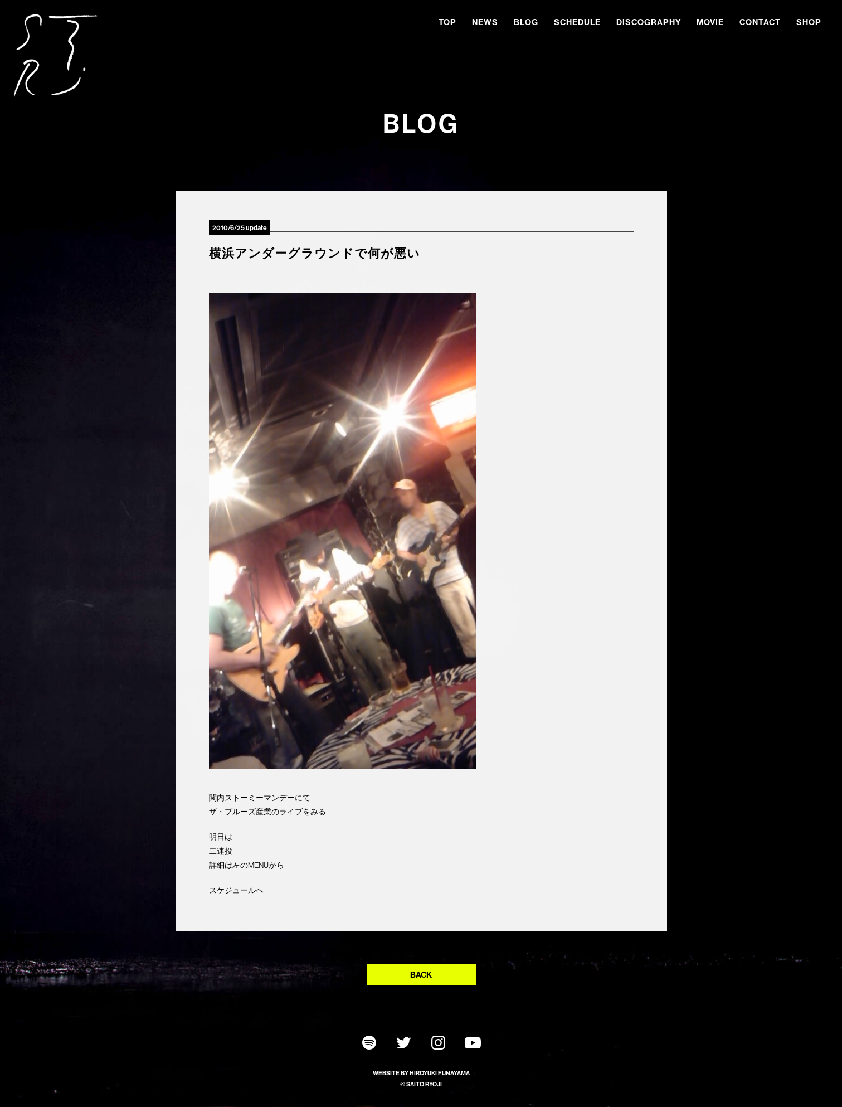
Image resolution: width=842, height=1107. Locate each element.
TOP (447, 22)
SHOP (808, 22)
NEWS (485, 22)
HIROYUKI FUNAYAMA (440, 1073)
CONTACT (760, 22)
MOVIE (710, 22)
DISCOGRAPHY (648, 22)
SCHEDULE (577, 22)
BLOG (526, 22)
